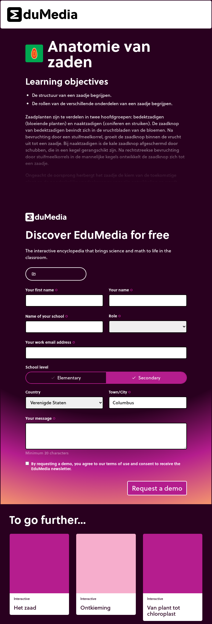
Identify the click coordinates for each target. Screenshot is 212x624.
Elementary (66, 377)
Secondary (146, 377)
